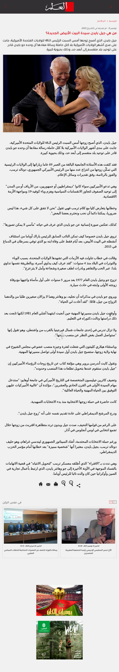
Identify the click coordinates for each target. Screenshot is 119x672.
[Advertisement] (29, 336)
